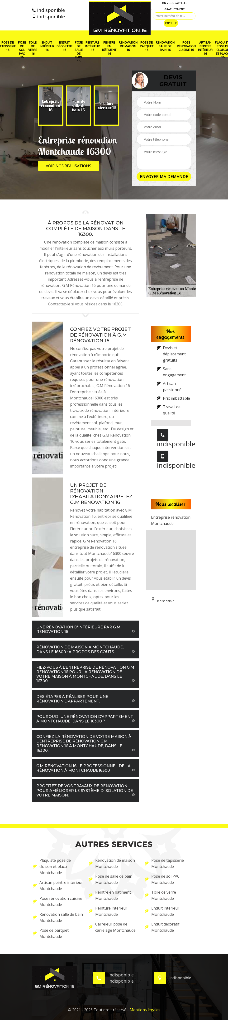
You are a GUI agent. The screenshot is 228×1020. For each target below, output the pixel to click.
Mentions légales (145, 1009)
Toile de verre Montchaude (160, 895)
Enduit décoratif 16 (64, 46)
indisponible (48, 10)
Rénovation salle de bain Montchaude (58, 917)
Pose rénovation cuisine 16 (186, 46)
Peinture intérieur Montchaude (108, 911)
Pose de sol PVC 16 (22, 50)
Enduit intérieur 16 (47, 46)
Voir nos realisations (68, 166)
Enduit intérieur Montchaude (162, 911)
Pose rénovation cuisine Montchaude (57, 901)
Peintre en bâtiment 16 (109, 48)
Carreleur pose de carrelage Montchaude (112, 927)
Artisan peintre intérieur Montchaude (58, 885)
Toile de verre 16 (32, 48)
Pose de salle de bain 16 (79, 52)
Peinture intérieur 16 (92, 46)
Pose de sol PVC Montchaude (162, 879)
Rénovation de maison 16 (128, 46)
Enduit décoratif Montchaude (162, 927)
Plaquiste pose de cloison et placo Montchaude (52, 866)
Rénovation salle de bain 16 (165, 46)
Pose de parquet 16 (146, 46)
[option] (49, 105)
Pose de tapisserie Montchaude (164, 863)
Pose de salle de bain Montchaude (110, 879)
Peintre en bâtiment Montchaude (110, 895)
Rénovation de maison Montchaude (112, 863)
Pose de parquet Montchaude (51, 933)
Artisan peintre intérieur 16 (205, 48)
